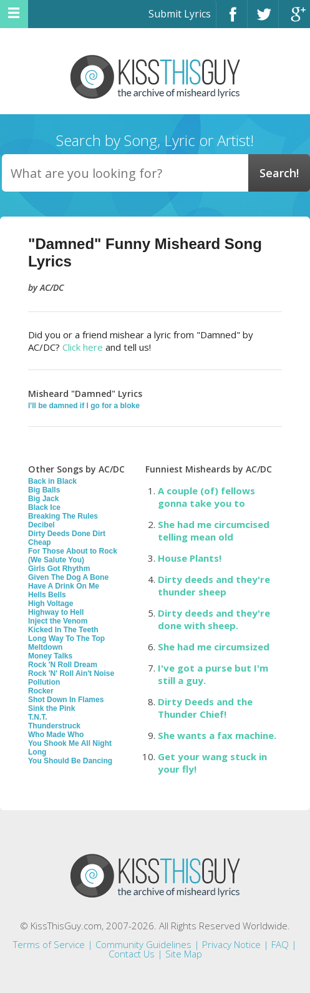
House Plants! (189, 558)
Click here (82, 347)
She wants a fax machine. (217, 735)
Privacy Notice (231, 944)
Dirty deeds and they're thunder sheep (214, 585)
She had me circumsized (213, 646)
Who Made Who (56, 734)
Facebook (231, 19)
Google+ (294, 19)
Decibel (41, 525)
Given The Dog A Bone (68, 577)
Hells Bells (47, 594)
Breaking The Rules (63, 516)
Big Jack (43, 498)
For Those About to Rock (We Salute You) (72, 555)
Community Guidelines (143, 944)
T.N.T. (37, 717)
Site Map (183, 953)
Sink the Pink (51, 708)
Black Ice (44, 507)
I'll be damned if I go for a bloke (84, 405)
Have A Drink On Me (63, 586)
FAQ (280, 944)
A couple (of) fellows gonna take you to (206, 496)
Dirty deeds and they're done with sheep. (214, 619)
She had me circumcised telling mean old (213, 530)
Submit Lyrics (179, 14)
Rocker (41, 691)
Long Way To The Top (66, 638)
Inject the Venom (57, 621)
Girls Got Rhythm (59, 568)
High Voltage (50, 603)
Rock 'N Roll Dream (62, 664)
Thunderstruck (54, 726)
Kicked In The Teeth (63, 629)
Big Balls (44, 490)
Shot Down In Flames (66, 699)
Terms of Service (49, 944)
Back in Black (52, 481)
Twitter (263, 19)
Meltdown (45, 647)
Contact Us (132, 953)
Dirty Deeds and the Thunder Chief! (205, 707)
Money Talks (50, 656)
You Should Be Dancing (70, 760)
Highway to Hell (56, 612)
